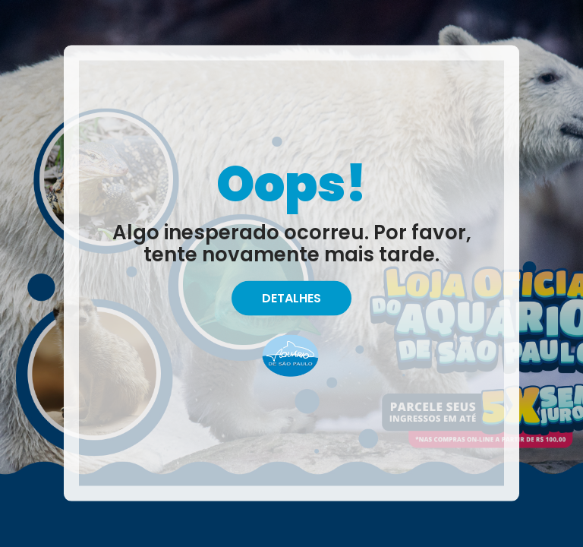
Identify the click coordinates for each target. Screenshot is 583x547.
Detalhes (291, 298)
